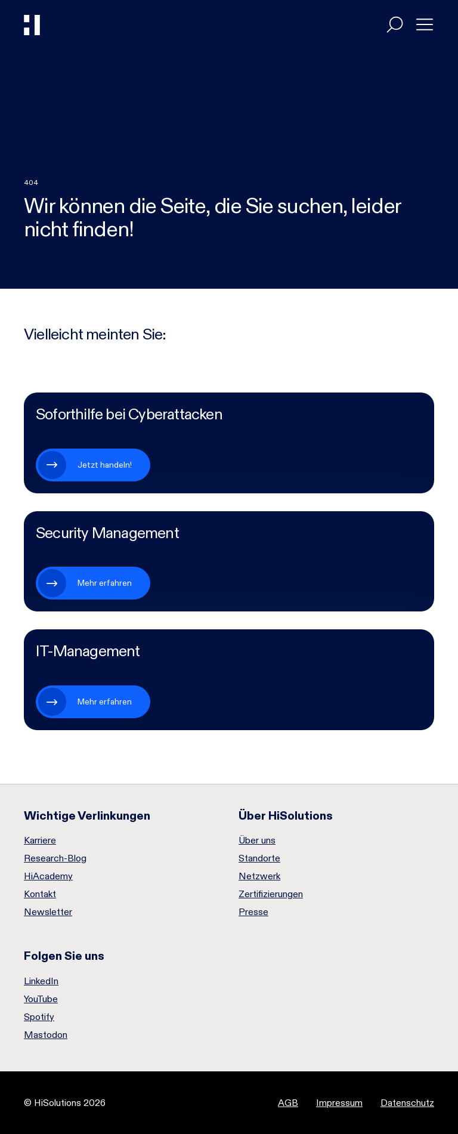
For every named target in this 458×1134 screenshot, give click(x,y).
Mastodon (45, 1035)
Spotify (39, 1017)
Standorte (259, 858)
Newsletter (48, 912)
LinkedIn (41, 981)
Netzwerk (259, 876)
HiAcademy (48, 876)
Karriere (40, 840)
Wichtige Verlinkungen (87, 815)
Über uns (257, 840)
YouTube (41, 999)
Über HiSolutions (286, 815)
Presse (253, 912)
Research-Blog (55, 858)
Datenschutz (407, 1102)
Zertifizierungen (271, 894)
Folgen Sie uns (64, 955)
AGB (288, 1102)
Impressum (339, 1102)
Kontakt (40, 894)
